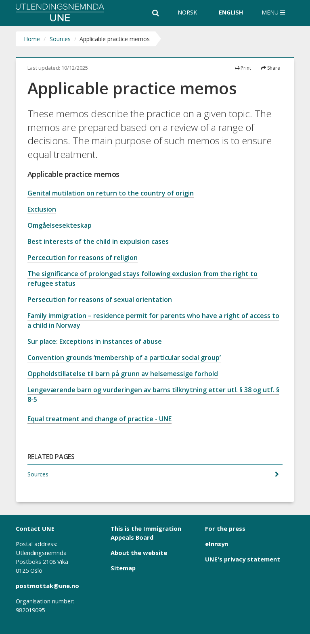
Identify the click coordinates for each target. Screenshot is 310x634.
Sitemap (123, 568)
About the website (139, 553)
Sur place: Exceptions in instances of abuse (94, 341)
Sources (60, 39)
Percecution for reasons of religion (82, 257)
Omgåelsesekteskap (59, 225)
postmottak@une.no (47, 586)
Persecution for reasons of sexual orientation (99, 299)
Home (32, 39)
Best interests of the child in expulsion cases (98, 241)
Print (243, 67)
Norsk (187, 12)
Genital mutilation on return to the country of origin (110, 193)
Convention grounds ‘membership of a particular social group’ (124, 357)
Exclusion (41, 209)
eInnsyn (216, 544)
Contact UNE (35, 528)
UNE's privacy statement (242, 559)
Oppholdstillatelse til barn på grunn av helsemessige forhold (122, 373)
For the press (225, 528)
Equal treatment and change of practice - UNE (99, 418)
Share (270, 67)
